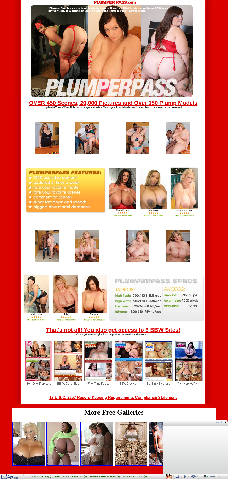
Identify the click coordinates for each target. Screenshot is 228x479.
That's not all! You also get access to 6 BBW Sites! (113, 330)
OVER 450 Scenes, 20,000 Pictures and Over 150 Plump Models (113, 103)
